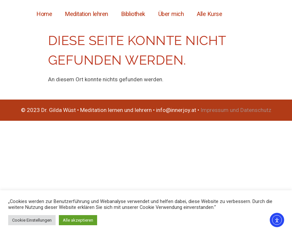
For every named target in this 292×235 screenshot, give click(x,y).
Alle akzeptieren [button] (78, 220)
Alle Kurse (209, 13)
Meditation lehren (86, 13)
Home (44, 13)
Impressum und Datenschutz (235, 110)
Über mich (171, 13)
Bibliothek (133, 13)
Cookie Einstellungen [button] (32, 220)
